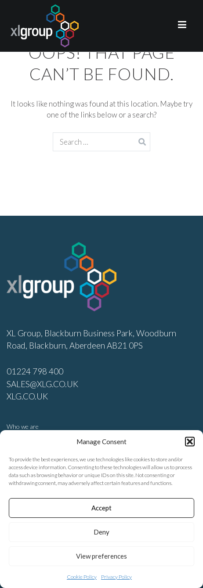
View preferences (101, 556)
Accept (101, 508)
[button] (189, 441)
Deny (101, 532)
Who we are (23, 426)
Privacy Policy (116, 577)
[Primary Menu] (182, 25)
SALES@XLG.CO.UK (42, 384)
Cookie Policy (82, 577)
